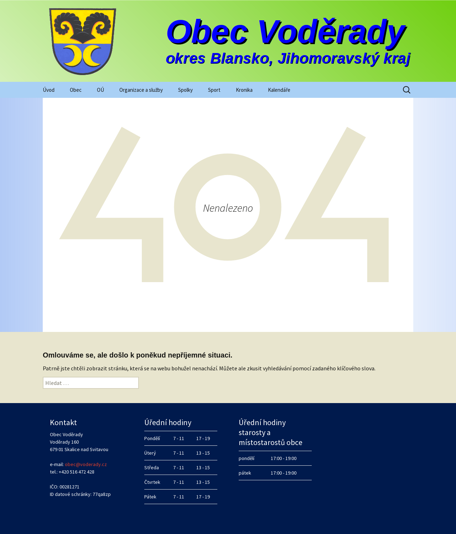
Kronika (244, 89)
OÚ (100, 89)
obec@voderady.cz (86, 464)
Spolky (185, 89)
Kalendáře (279, 89)
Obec (76, 89)
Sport (214, 89)
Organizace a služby (141, 89)
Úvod (49, 89)
